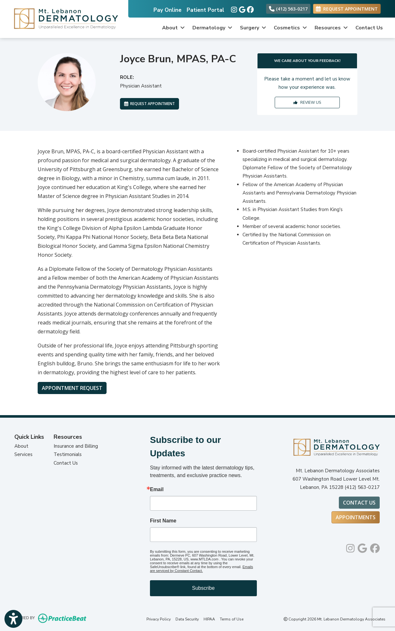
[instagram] (233, 8)
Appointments (356, 517)
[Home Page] (64, 18)
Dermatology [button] (212, 27)
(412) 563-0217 (288, 9)
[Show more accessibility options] (13, 619)
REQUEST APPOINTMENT (149, 103)
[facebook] (249, 8)
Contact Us (369, 27)
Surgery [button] (253, 27)
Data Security (187, 619)
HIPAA (209, 619)
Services (23, 454)
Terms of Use (231, 619)
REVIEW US (307, 102)
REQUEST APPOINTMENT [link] (347, 9)
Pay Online (167, 10)
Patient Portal (205, 10)
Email (157, 489)
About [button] (173, 27)
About (21, 446)
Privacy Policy (158, 619)
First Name (163, 520)
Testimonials (68, 454)
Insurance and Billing (76, 446)
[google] (241, 8)
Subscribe (203, 588)
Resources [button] (331, 27)
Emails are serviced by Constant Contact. (201, 569)
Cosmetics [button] (290, 27)
